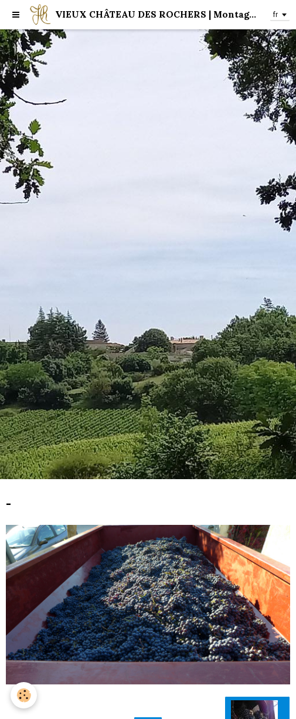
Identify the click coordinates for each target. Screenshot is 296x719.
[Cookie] (24, 695)
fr (275, 15)
